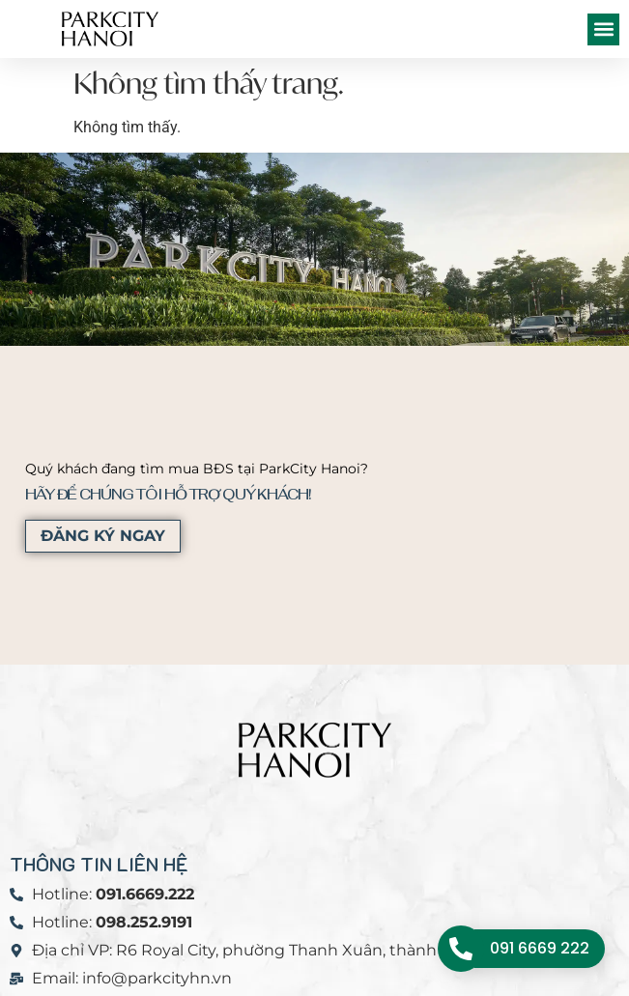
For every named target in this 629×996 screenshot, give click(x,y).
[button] (603, 29)
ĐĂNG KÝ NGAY (103, 535)
